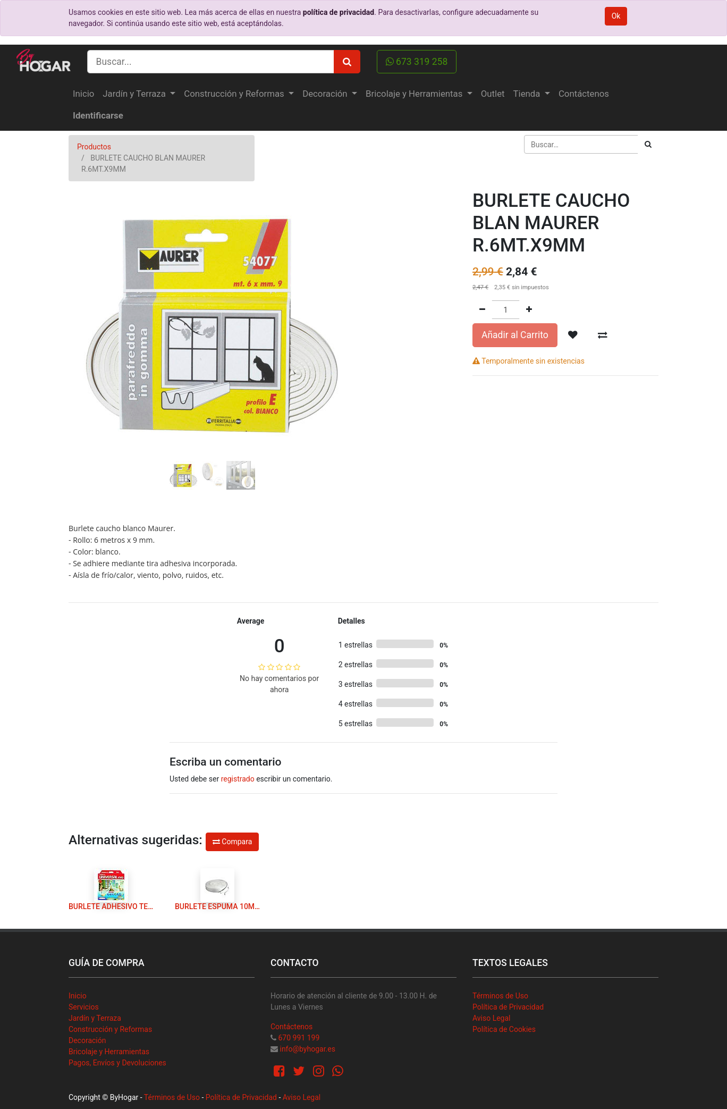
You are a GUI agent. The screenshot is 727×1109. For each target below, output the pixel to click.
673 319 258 (417, 61)
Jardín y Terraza (95, 1018)
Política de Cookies (504, 1029)
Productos (94, 146)
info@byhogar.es (307, 1049)
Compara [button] (232, 841)
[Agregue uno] (529, 309)
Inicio (78, 996)
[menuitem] (83, 94)
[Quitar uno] (482, 309)
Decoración (87, 1040)
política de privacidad (338, 12)
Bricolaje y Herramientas (109, 1051)
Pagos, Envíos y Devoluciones (117, 1062)
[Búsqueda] (648, 144)
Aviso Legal (491, 1018)
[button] (90, 296)
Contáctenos (291, 1026)
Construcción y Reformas (110, 1029)
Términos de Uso (500, 996)
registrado (238, 779)
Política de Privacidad (508, 1007)
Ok (616, 16)
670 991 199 (298, 1038)
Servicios (84, 1007)
